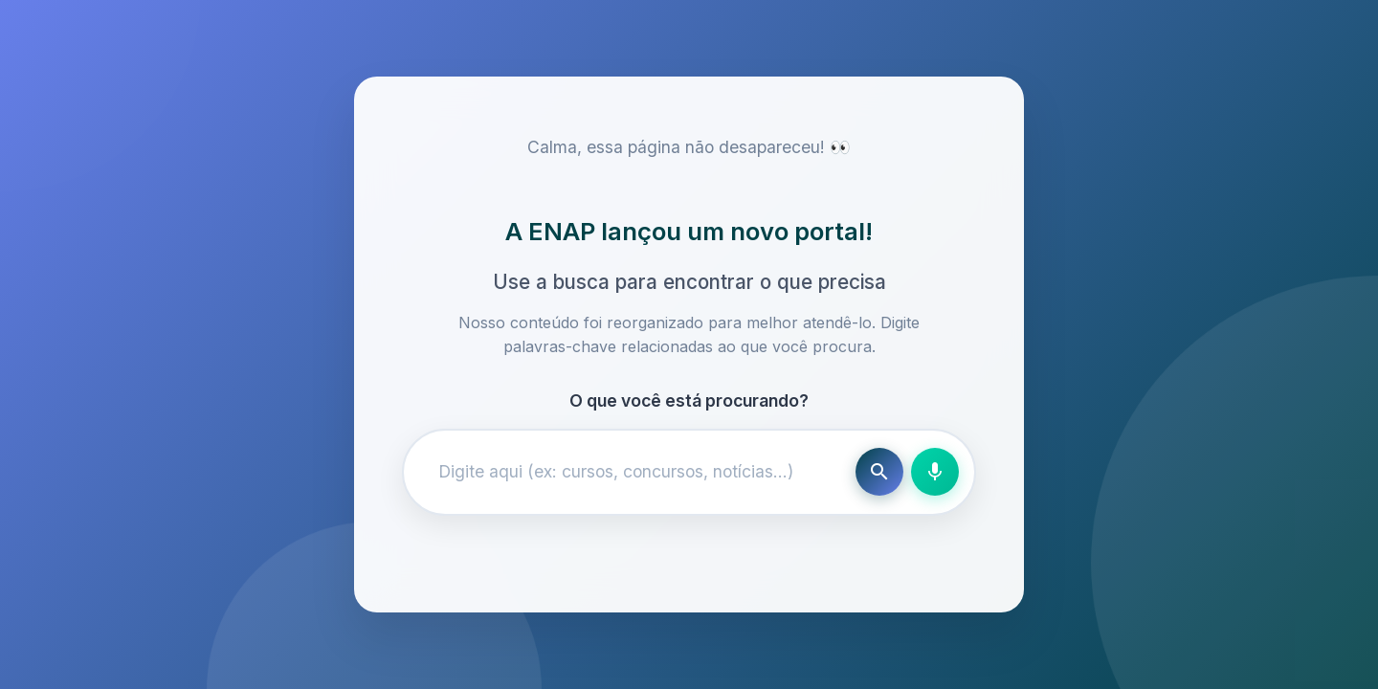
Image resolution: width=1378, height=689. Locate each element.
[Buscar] (879, 472)
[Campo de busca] (633, 471)
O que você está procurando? (689, 400)
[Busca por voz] (935, 472)
